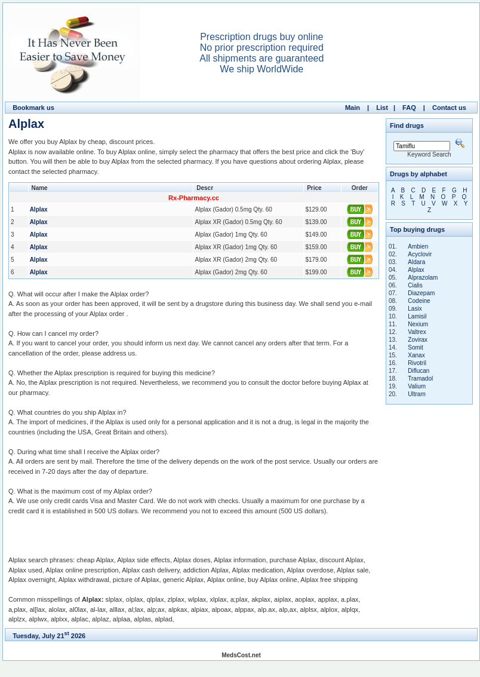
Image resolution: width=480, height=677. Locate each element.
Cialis (415, 285)
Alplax (416, 269)
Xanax (416, 355)
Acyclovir (420, 254)
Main (352, 107)
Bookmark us (33, 107)
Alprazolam (423, 277)
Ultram (416, 394)
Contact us (449, 107)
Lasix (414, 308)
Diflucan (418, 370)
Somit (415, 347)
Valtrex (417, 332)
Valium (417, 386)
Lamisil (417, 316)
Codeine (419, 301)
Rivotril (417, 363)
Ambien (418, 246)
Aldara (416, 262)
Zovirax (417, 339)
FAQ (409, 107)
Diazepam (421, 293)
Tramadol (420, 378)
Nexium (418, 324)
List (382, 107)
